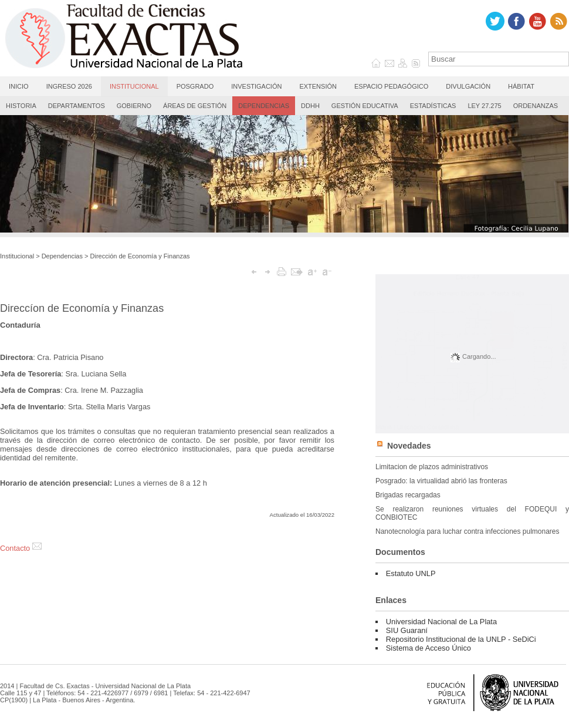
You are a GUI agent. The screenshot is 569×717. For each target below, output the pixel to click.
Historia (21, 105)
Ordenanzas (535, 105)
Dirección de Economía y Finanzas (140, 256)
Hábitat (521, 86)
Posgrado (195, 86)
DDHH (310, 105)
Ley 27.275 (484, 105)
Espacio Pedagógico (391, 86)
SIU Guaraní (407, 630)
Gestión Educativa (364, 105)
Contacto (21, 548)
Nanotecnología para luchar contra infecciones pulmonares (467, 531)
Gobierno (134, 105)
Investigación (256, 86)
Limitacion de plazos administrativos (431, 467)
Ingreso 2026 (69, 86)
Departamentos (76, 105)
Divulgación (468, 86)
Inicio (19, 86)
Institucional (134, 86)
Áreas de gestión (194, 105)
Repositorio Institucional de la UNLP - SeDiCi (461, 639)
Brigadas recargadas (408, 495)
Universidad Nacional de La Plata (441, 621)
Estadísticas (433, 105)
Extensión (318, 86)
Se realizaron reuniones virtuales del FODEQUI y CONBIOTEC (472, 513)
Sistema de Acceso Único (428, 648)
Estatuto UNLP (411, 573)
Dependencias (263, 105)
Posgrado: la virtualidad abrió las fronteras (441, 481)
